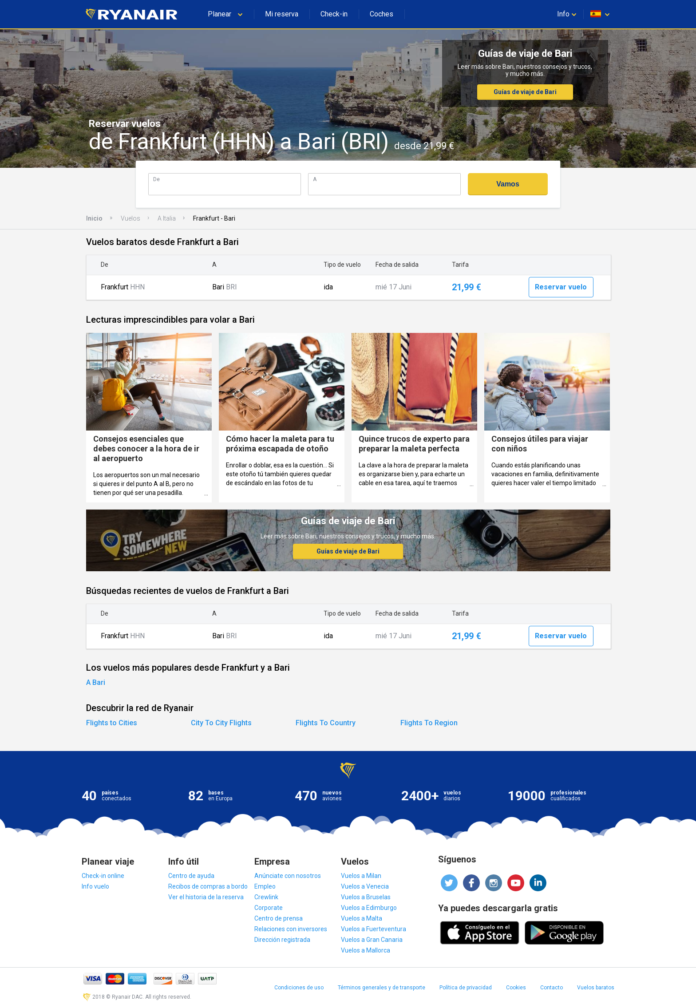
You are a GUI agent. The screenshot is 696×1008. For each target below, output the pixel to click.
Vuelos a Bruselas (366, 897)
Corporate (268, 907)
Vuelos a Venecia (365, 886)
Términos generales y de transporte (381, 987)
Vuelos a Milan (361, 875)
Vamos (507, 184)
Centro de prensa (278, 918)
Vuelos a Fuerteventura (373, 929)
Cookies (516, 987)
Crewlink (266, 897)
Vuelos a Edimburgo (369, 907)
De (156, 179)
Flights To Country (326, 723)
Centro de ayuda (191, 875)
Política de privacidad (465, 987)
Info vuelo (95, 886)
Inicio (94, 218)
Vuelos (130, 218)
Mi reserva (281, 14)
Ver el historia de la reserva (206, 897)
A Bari (95, 682)
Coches (381, 14)
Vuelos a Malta (361, 918)
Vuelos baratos (595, 987)
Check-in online (103, 875)
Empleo (265, 886)
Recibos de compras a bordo (208, 886)
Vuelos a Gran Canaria (372, 939)
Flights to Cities (111, 723)
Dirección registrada (282, 939)
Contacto (551, 987)
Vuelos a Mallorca (365, 950)
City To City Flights (221, 723)
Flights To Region (429, 723)
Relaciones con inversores (290, 929)
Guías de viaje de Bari (525, 91)
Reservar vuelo (561, 287)
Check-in (334, 14)
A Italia (167, 218)
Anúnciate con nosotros (287, 875)
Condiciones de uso (299, 987)
